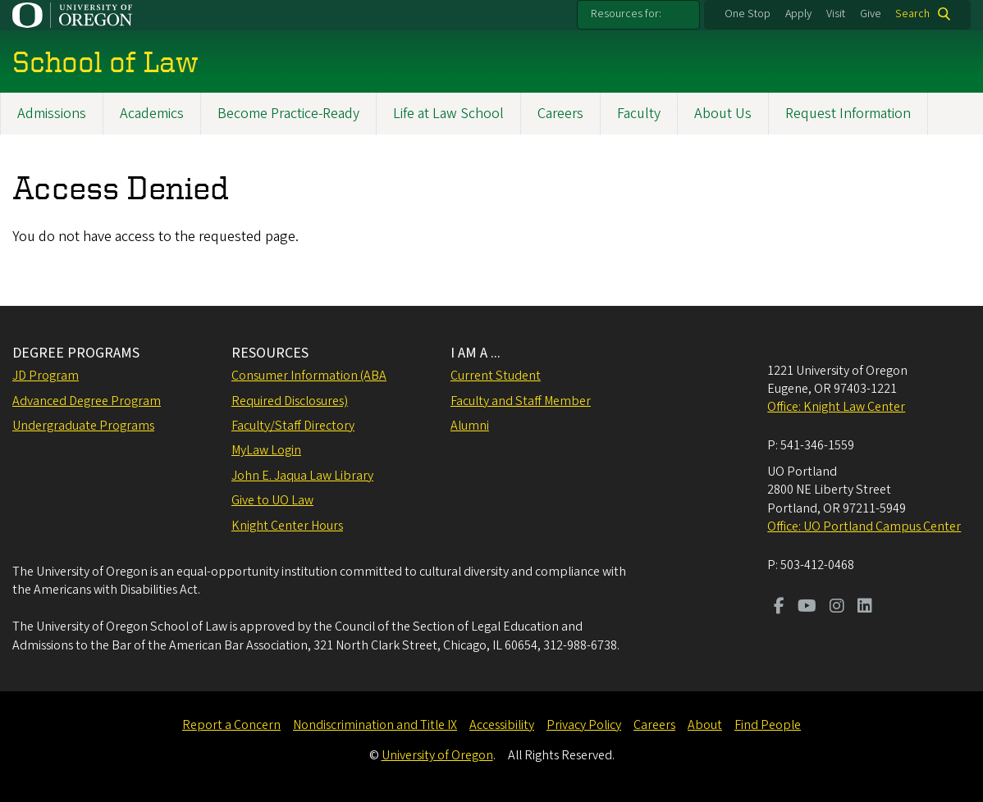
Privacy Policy (583, 725)
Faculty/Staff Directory (292, 426)
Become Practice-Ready (288, 113)
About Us (723, 113)
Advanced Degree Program (86, 401)
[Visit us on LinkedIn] (865, 608)
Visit (835, 14)
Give (870, 14)
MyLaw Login (266, 450)
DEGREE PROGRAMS (75, 353)
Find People (767, 725)
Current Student (495, 376)
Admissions (51, 113)
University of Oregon (437, 755)
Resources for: (626, 14)
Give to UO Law (272, 500)
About (705, 725)
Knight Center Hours (287, 526)
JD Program (45, 376)
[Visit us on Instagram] (837, 608)
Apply (798, 14)
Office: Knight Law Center (836, 407)
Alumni (469, 426)
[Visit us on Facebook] (779, 608)
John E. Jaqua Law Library (302, 476)
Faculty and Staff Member (520, 401)
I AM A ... (475, 353)
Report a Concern (231, 725)
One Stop (747, 14)
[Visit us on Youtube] (807, 608)
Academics (152, 113)
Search (912, 14)
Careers (560, 113)
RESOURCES (270, 353)
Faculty (639, 113)
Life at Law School (448, 113)
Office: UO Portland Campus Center (864, 526)
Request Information (848, 113)
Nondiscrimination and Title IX (375, 725)
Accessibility (501, 725)
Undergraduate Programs (83, 426)
